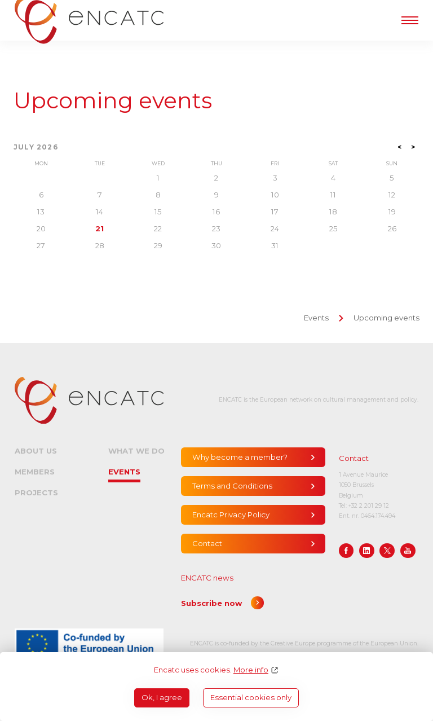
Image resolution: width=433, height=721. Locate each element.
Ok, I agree (162, 697)
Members (35, 471)
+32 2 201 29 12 (368, 505)
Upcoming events (113, 100)
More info (250, 670)
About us (36, 450)
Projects (36, 492)
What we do (136, 450)
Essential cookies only (250, 697)
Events (316, 317)
